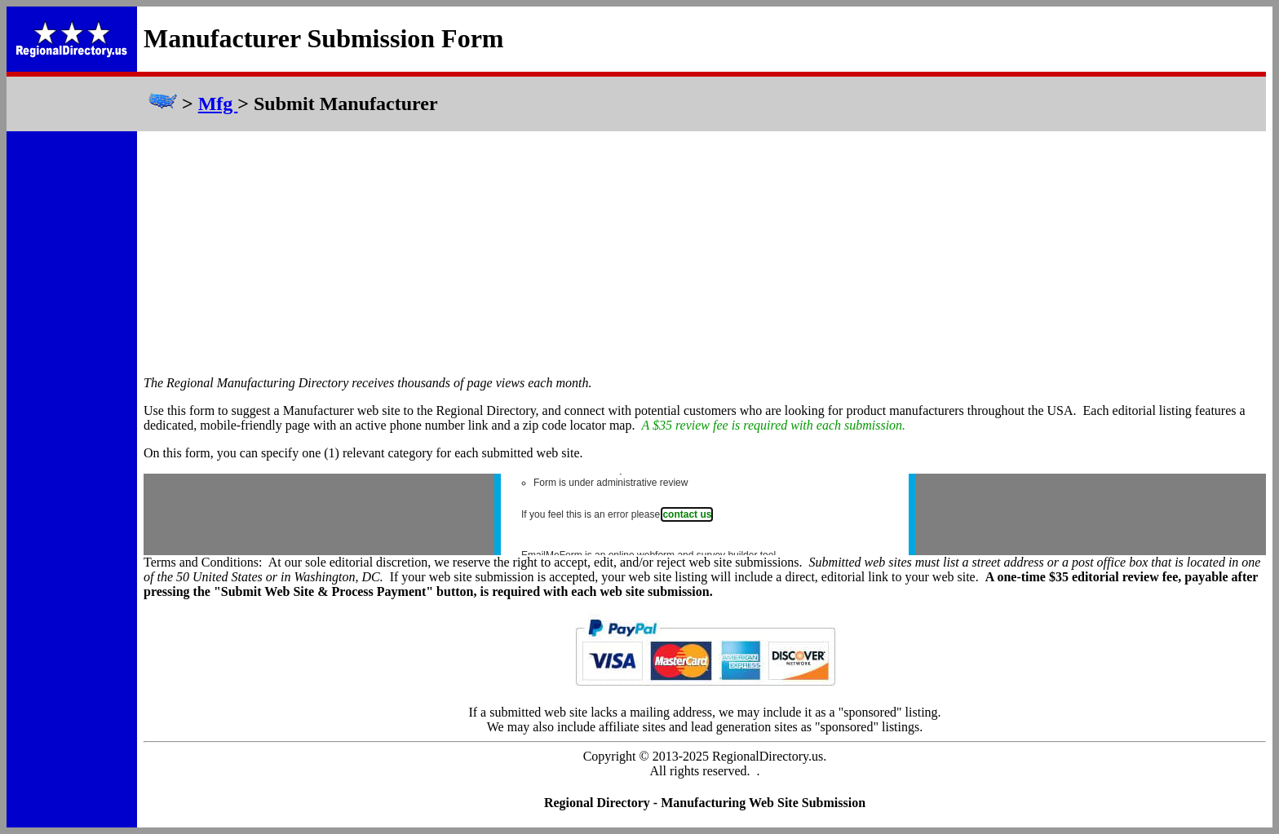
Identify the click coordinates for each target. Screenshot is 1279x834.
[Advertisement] (704, 253)
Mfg (218, 103)
